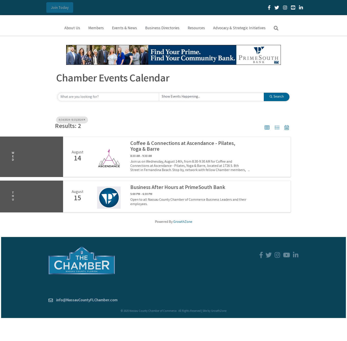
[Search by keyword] (108, 120)
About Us (72, 51)
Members (96, 51)
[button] (59, 7)
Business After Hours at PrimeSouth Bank (177, 211)
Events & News (124, 51)
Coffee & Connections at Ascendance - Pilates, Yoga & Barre (182, 170)
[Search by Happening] (211, 120)
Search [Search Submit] (277, 120)
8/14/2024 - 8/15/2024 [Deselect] (72, 143)
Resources (196, 51)
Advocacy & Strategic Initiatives (239, 51)
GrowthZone (182, 245)
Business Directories (162, 51)
